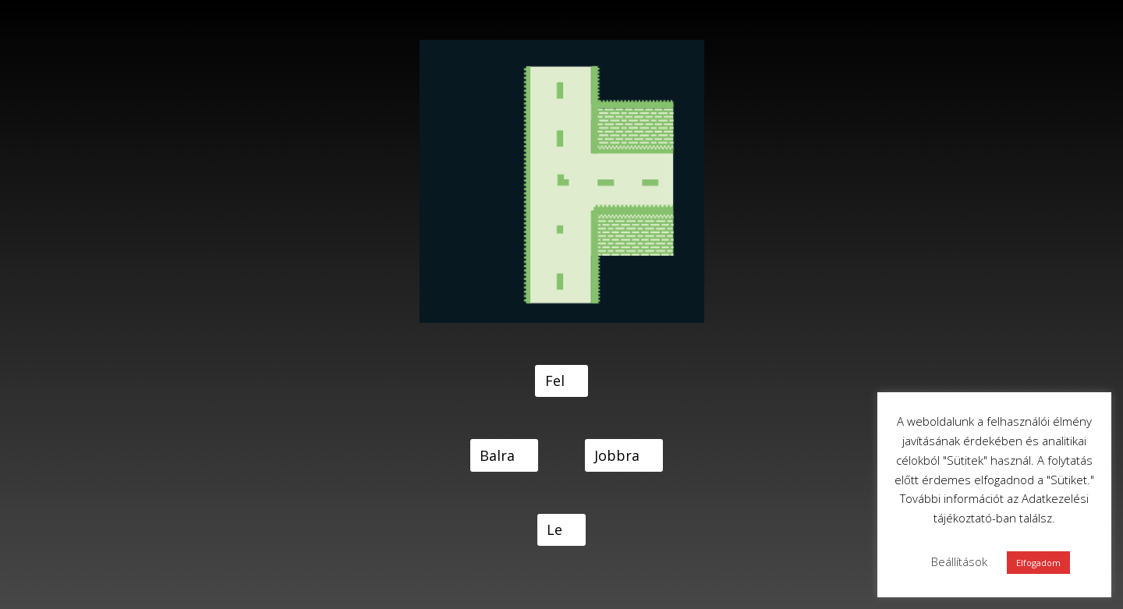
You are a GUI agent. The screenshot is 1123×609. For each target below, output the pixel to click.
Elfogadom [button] (1038, 562)
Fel (555, 380)
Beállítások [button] (959, 561)
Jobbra (616, 455)
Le (554, 529)
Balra (497, 455)
